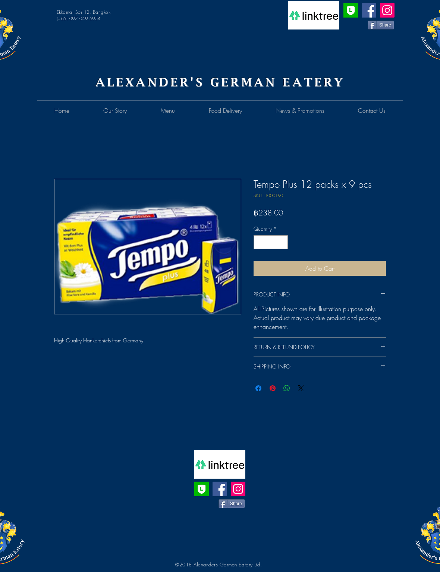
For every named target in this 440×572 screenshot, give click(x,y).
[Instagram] (387, 10)
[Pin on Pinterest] (272, 388)
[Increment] (282, 242)
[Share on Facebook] (258, 388)
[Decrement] (259, 242)
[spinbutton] (270, 242)
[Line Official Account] (350, 10)
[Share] (381, 25)
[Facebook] (369, 10)
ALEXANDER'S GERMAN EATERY (220, 82)
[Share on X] (300, 388)
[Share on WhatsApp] (286, 388)
